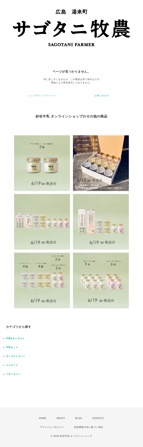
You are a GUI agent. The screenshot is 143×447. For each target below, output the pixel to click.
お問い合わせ (101, 95)
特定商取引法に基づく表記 (88, 427)
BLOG (78, 418)
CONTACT (98, 418)
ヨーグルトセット (15, 356)
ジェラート (12, 365)
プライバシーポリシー (52, 427)
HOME (42, 418)
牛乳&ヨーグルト (15, 338)
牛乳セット (12, 347)
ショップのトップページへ (41, 95)
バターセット (13, 374)
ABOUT (60, 418)
